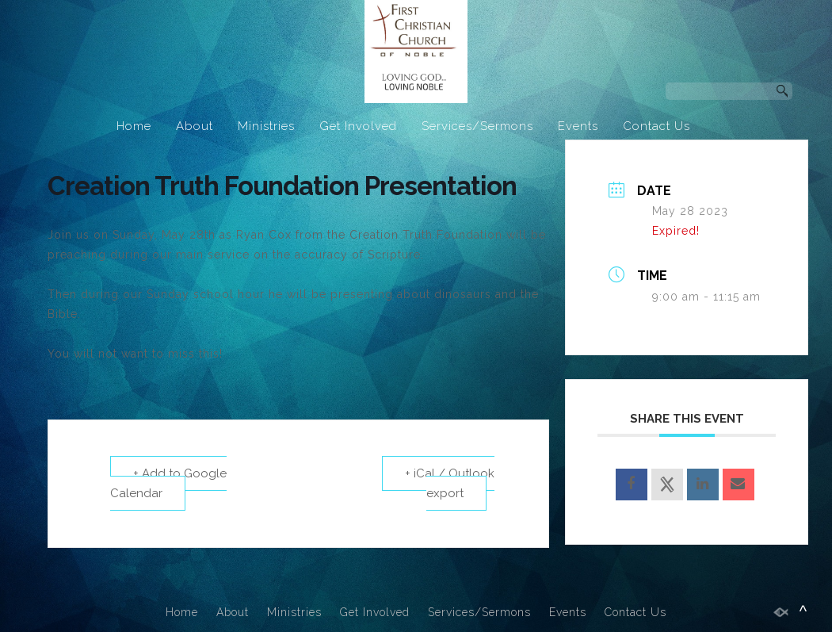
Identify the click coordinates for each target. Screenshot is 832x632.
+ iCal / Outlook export (449, 483)
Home (133, 126)
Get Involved (358, 126)
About (194, 126)
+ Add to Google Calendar (168, 483)
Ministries (266, 126)
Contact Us (656, 126)
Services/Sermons (477, 126)
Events (578, 126)
